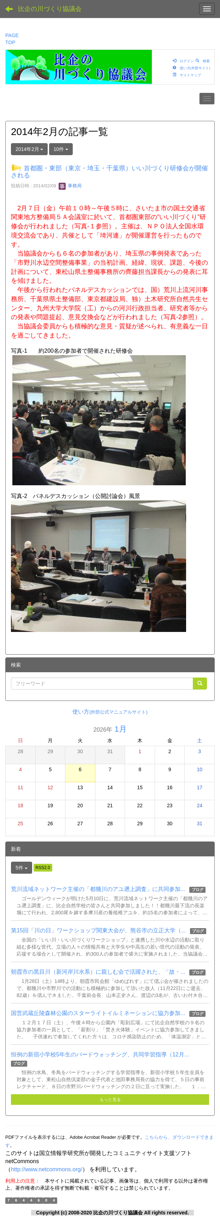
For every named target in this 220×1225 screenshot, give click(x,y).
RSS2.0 (43, 867)
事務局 (70, 185)
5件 (22, 868)
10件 (61, 149)
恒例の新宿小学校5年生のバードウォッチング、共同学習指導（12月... (100, 1054)
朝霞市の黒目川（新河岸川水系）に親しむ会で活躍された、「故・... (98, 972)
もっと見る (110, 1099)
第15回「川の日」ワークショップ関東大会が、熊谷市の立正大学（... (98, 930)
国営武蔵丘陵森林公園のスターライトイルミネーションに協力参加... (98, 1013)
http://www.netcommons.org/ (46, 1169)
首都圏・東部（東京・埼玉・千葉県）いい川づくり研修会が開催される (109, 172)
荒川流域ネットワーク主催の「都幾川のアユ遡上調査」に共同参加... (98, 889)
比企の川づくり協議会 (50, 8)
